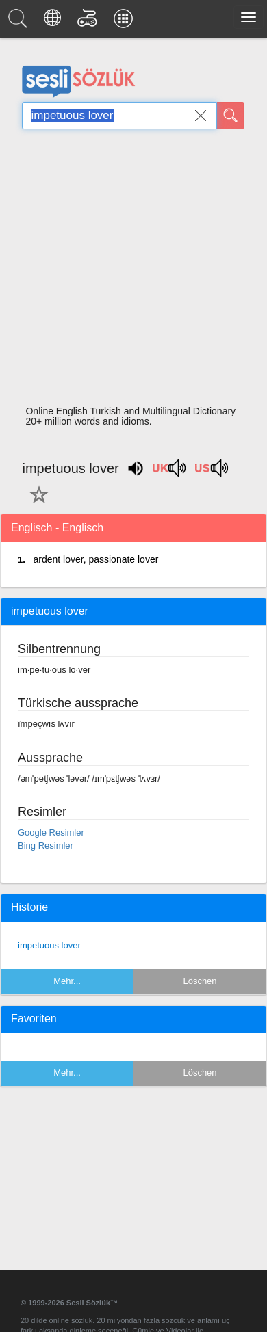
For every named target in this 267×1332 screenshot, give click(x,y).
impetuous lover (49, 945)
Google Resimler (51, 832)
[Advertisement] (128, 271)
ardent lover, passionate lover (95, 559)
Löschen (199, 981)
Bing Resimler (45, 845)
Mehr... (67, 981)
